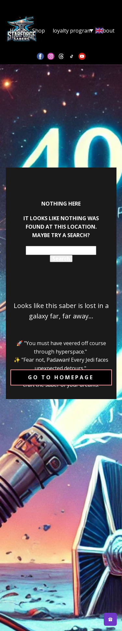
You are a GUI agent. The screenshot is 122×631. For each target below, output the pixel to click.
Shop (38, 30)
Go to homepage (61, 377)
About (107, 30)
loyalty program (72, 30)
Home (17, 30)
